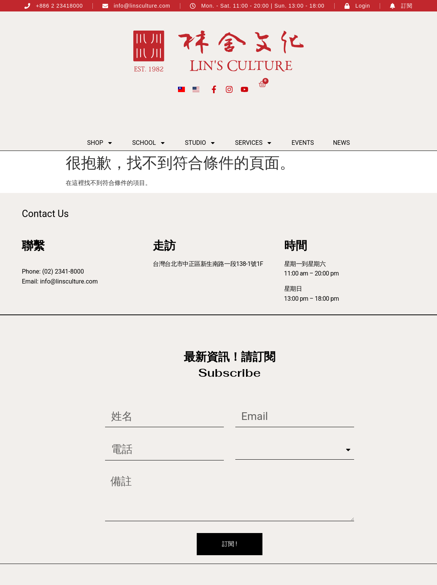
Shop (100, 143)
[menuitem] (181, 89)
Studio (200, 143)
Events (302, 142)
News (341, 142)
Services (253, 143)
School (149, 143)
